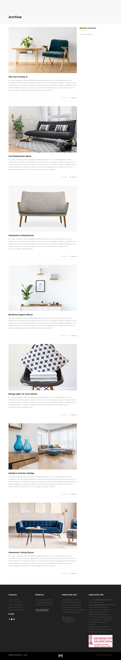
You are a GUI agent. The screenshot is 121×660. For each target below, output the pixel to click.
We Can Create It (18, 77)
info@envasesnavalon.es (16, 610)
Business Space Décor (21, 314)
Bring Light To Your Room (23, 394)
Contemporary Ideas (20, 156)
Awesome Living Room (21, 235)
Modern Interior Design (22, 473)
